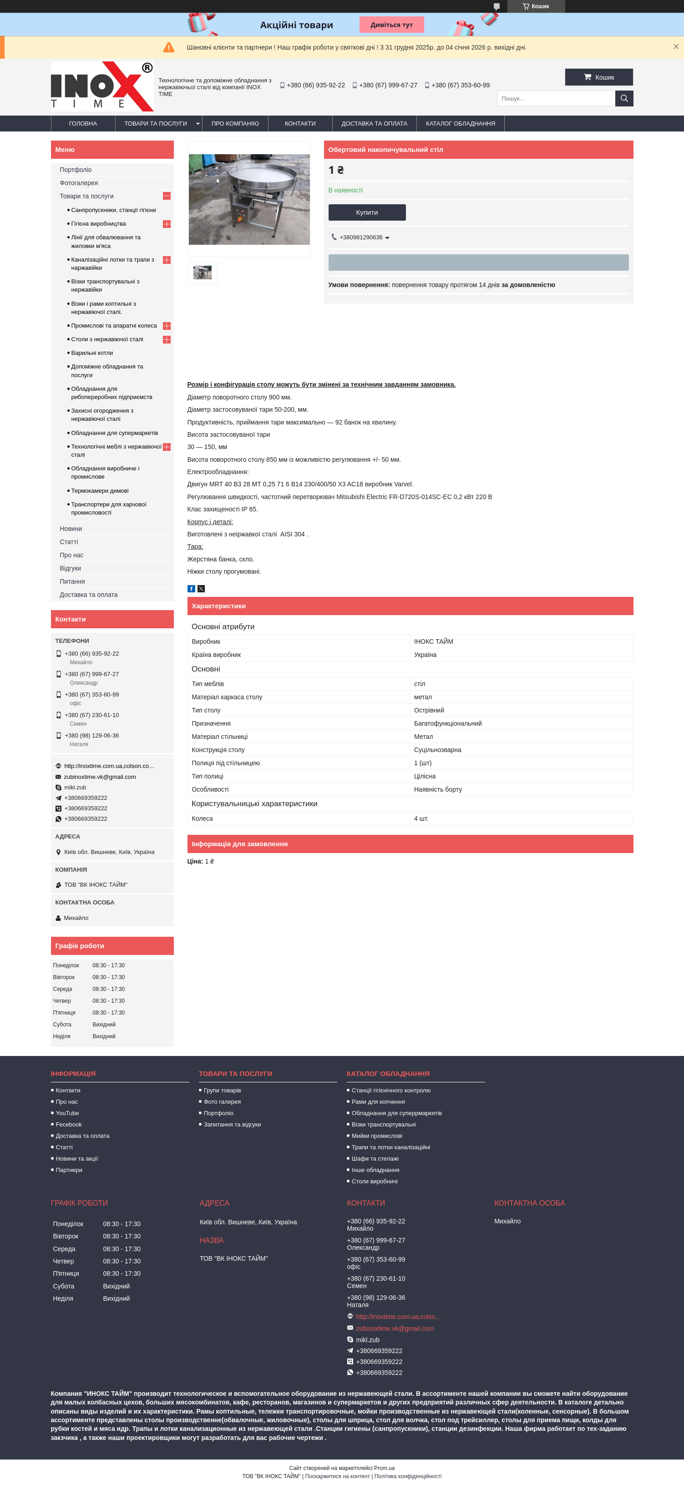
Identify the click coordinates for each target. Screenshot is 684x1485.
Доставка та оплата (374, 123)
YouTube (67, 1113)
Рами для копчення (378, 1101)
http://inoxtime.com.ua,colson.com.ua (110, 766)
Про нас (72, 555)
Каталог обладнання (460, 123)
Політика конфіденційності (408, 1476)
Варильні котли (92, 352)
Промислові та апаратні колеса (114, 325)
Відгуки (70, 568)
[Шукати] (624, 98)
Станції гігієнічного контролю (391, 1090)
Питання (72, 581)
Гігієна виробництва (98, 223)
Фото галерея (222, 1101)
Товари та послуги (156, 123)
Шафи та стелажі (375, 1158)
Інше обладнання (375, 1170)
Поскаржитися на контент (337, 1476)
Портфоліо (76, 169)
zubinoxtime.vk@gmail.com (100, 776)
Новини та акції (77, 1158)
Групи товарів (222, 1090)
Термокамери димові (100, 490)
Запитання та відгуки (232, 1124)
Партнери (69, 1170)
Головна (83, 123)
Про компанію (235, 123)
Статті (69, 542)
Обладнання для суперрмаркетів (397, 1113)
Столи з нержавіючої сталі (107, 339)
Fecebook (69, 1124)
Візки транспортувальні (383, 1124)
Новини (71, 528)
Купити (367, 212)
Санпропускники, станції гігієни (113, 210)
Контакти (300, 123)
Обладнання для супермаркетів (114, 432)
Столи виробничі (375, 1181)
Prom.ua (384, 1468)
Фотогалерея (79, 183)
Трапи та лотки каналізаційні (391, 1147)
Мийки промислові (377, 1135)
